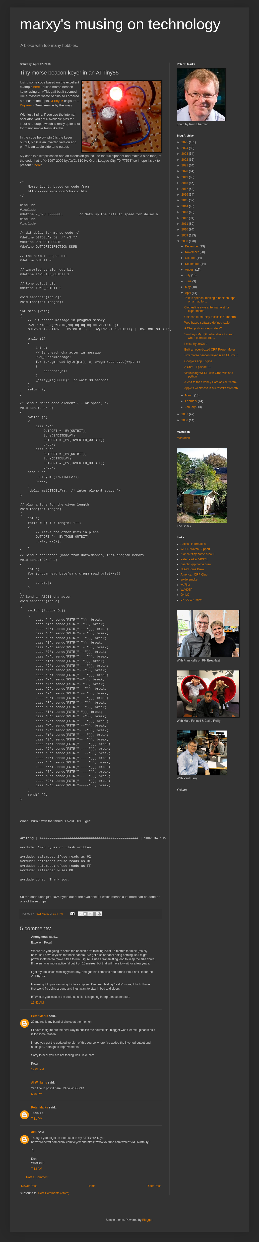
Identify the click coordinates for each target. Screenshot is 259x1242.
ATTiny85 (56, 101)
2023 (185, 153)
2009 (185, 235)
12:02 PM (37, 1069)
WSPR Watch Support (195, 549)
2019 (185, 177)
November (192, 252)
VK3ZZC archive (191, 600)
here (36, 87)
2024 (185, 148)
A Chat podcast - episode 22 (203, 328)
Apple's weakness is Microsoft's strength (211, 388)
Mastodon (183, 438)
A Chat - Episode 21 (197, 367)
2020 (185, 171)
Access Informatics (193, 544)
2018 (185, 183)
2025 (185, 142)
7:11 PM (36, 1118)
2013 (185, 212)
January (190, 407)
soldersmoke (189, 579)
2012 (185, 218)
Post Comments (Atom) (53, 1193)
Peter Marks (39, 1016)
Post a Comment (37, 1177)
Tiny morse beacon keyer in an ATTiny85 (211, 355)
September (192, 264)
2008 (185, 241)
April (188, 293)
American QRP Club (194, 574)
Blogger (147, 1220)
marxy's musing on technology (120, 24)
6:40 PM (36, 1094)
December (192, 246)
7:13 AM (36, 1168)
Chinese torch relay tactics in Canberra (210, 317)
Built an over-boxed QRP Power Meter (209, 349)
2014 (185, 206)
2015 (185, 200)
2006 (185, 420)
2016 (185, 194)
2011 (185, 223)
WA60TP (187, 589)
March (189, 395)
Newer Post (29, 1186)
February (191, 401)
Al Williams (39, 1082)
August (190, 269)
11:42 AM (37, 1002)
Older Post (153, 1186)
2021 (185, 165)
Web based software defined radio (207, 322)
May (188, 287)
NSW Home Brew (192, 569)
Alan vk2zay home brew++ (198, 554)
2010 (185, 229)
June (188, 281)
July (188, 275)
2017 (185, 189)
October (190, 258)
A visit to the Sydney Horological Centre (210, 382)
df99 (34, 1132)
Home (92, 1186)
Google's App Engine (198, 361)
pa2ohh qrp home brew (196, 564)
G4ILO (185, 594)
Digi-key (26, 105)
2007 (185, 414)
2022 (185, 159)
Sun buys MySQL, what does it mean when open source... (208, 336)
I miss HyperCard (195, 344)
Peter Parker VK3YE (194, 559)
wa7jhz (185, 584)
